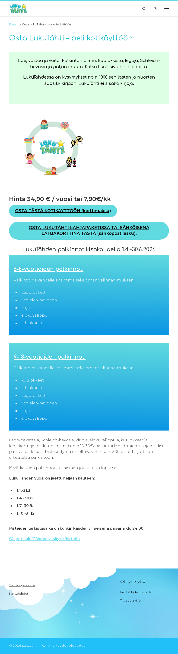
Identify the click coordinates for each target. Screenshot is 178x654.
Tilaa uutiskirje (130, 600)
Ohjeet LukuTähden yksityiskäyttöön (44, 538)
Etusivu (14, 24)
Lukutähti (30, 645)
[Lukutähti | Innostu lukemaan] (18, 8)
